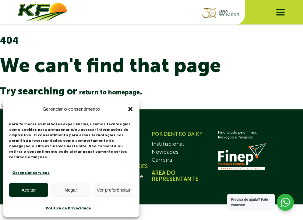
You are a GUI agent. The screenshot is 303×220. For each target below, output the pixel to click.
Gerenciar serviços (31, 172)
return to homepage (109, 92)
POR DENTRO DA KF (177, 134)
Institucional (168, 144)
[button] (130, 109)
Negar (71, 190)
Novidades (165, 151)
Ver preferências (113, 190)
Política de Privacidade (68, 208)
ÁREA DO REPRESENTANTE (175, 176)
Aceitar (29, 190)
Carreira (162, 159)
